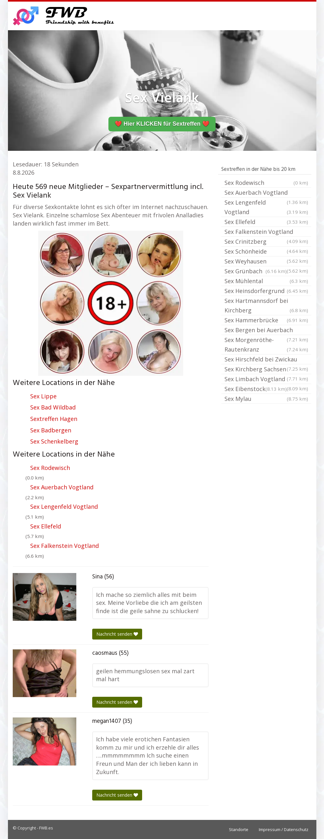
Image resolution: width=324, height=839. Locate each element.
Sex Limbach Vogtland (266, 379)
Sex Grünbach (255, 271)
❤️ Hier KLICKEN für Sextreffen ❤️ (162, 124)
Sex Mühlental (266, 281)
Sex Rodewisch (50, 468)
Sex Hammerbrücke (266, 320)
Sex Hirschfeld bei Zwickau (266, 359)
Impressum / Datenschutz (283, 829)
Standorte (238, 829)
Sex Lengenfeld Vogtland (64, 506)
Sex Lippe (43, 396)
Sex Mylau (266, 398)
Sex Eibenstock (255, 389)
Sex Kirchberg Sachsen (266, 369)
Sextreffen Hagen (53, 419)
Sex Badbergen (50, 430)
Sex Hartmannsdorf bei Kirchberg (266, 306)
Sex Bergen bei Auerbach (266, 330)
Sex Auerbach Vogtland (61, 487)
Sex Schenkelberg (54, 441)
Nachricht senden (117, 634)
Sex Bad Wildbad (53, 407)
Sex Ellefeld (45, 526)
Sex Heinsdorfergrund (266, 291)
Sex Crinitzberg (266, 242)
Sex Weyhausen (266, 261)
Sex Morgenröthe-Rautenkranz (266, 345)
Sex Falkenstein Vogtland (64, 545)
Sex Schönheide (266, 252)
